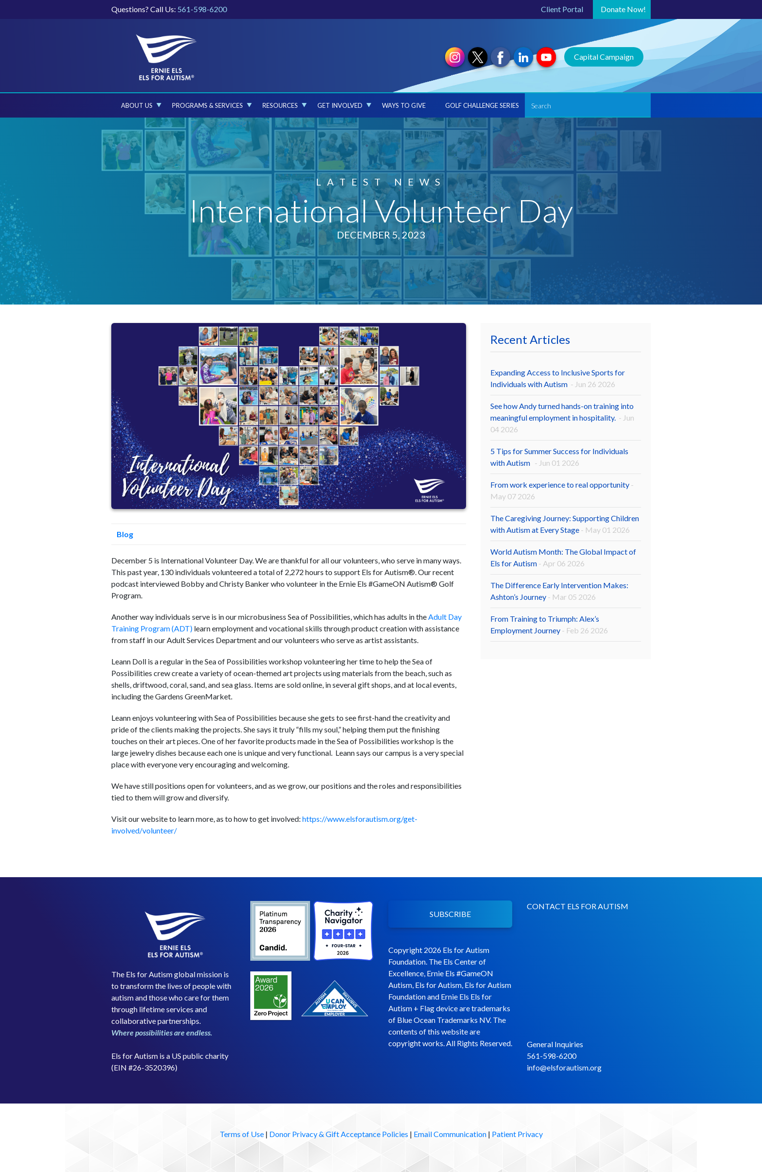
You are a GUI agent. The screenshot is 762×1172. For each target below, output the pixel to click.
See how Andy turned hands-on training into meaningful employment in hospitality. (562, 417)
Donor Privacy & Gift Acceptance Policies (338, 1133)
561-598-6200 (202, 9)
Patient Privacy (517, 1133)
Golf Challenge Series (482, 105)
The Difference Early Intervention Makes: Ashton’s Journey (559, 590)
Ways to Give (404, 105)
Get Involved (344, 105)
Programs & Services (212, 105)
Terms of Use (242, 1133)
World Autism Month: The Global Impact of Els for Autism (563, 557)
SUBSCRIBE (450, 913)
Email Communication (450, 1133)
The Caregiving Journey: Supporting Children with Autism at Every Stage (564, 523)
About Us (141, 105)
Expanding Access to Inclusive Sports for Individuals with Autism (557, 378)
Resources (284, 105)
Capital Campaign (604, 56)
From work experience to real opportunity (562, 490)
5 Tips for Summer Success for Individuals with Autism (559, 456)
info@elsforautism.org (564, 1067)
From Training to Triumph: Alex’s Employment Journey (549, 624)
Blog (122, 534)
